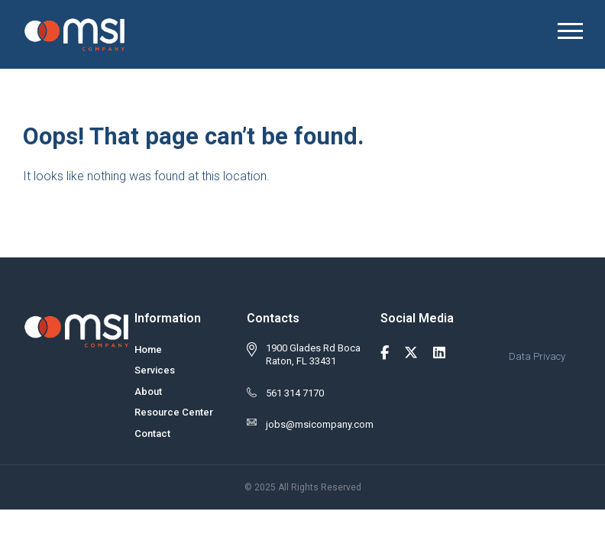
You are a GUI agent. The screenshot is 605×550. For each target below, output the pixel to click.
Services (154, 370)
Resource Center (173, 412)
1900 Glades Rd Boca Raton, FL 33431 (313, 354)
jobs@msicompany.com (320, 424)
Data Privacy (537, 356)
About (148, 391)
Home (148, 349)
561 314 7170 (295, 393)
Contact (152, 433)
